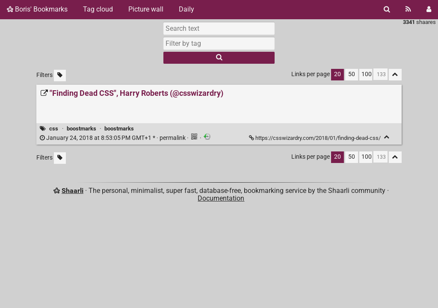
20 (337, 74)
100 (366, 74)
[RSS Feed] (408, 9)
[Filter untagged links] (60, 75)
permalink (113, 138)
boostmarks (81, 128)
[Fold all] (395, 74)
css (53, 128)
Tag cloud (98, 9)
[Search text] (219, 28)
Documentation (221, 198)
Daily (186, 9)
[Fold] (387, 137)
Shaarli (72, 191)
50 (351, 74)
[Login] (429, 9)
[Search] (387, 9)
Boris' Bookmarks (37, 9)
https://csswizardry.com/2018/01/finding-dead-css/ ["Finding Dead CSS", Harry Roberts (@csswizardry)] (315, 138)
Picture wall (145, 9)
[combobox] (219, 43)
